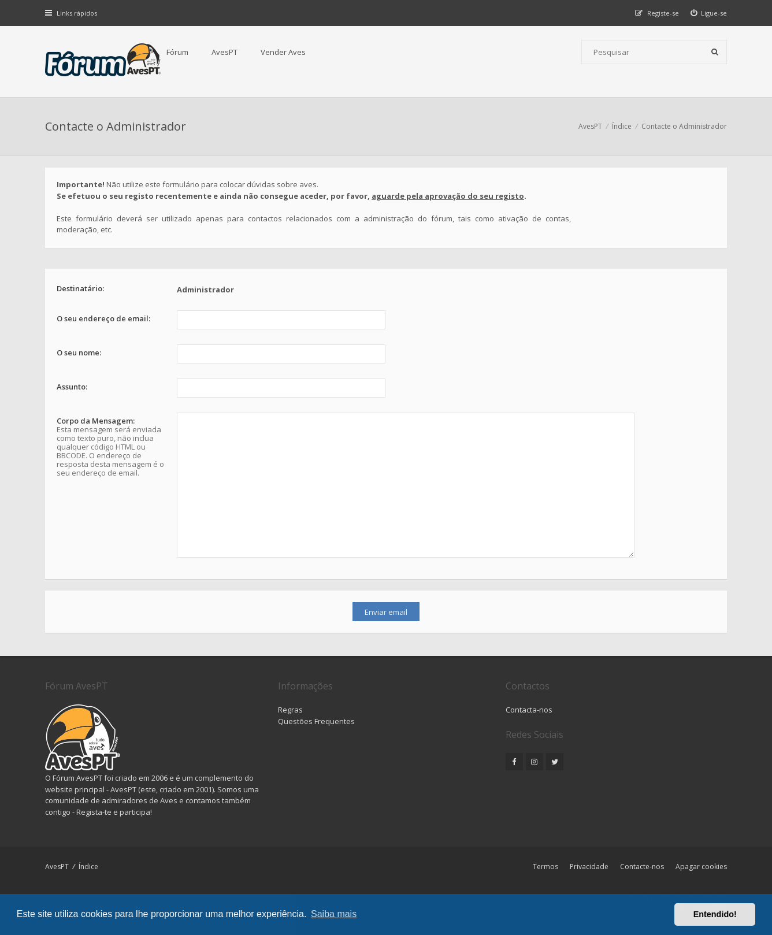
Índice (88, 866)
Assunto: (72, 386)
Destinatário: (80, 288)
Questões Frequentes (316, 721)
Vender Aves (283, 52)
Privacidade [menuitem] (589, 866)
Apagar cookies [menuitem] (701, 866)
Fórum (177, 52)
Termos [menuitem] (545, 866)
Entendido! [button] (715, 914)
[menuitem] (709, 13)
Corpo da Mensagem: (96, 420)
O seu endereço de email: (103, 318)
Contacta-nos (529, 709)
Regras (290, 709)
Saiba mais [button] (334, 914)
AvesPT (224, 52)
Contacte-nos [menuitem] (642, 866)
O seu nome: (79, 352)
